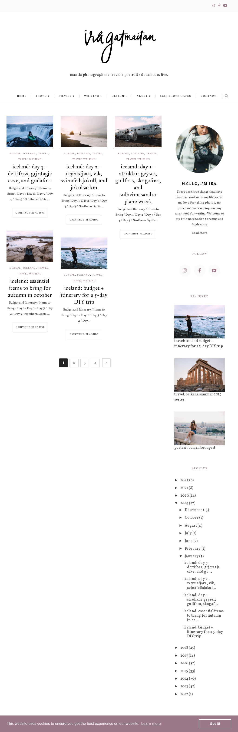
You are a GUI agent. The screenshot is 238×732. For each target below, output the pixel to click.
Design (118, 96)
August (191, 525)
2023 (184, 480)
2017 (184, 655)
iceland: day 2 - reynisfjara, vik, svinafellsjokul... (200, 583)
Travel (65, 96)
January (192, 556)
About (142, 96)
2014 (184, 678)
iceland (29, 153)
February (193, 548)
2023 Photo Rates (175, 96)
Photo (41, 96)
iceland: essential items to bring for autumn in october (30, 287)
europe (15, 153)
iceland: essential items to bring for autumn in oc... (204, 616)
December (194, 510)
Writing (91, 96)
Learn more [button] (151, 723)
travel (43, 153)
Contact (208, 96)
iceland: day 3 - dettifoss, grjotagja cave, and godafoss (30, 173)
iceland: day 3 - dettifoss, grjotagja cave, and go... (202, 567)
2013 (184, 686)
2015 (184, 671)
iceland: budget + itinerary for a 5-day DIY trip (84, 294)
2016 (184, 663)
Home (21, 96)
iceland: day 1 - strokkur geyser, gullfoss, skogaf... (201, 600)
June (189, 541)
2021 (184, 488)
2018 (184, 647)
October (192, 517)
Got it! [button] (215, 723)
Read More (199, 233)
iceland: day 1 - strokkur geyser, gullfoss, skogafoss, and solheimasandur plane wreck (138, 184)
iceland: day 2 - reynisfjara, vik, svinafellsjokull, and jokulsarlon (84, 177)
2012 (184, 694)
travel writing (30, 159)
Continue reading (30, 212)
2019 (184, 503)
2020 (185, 495)
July (188, 533)
